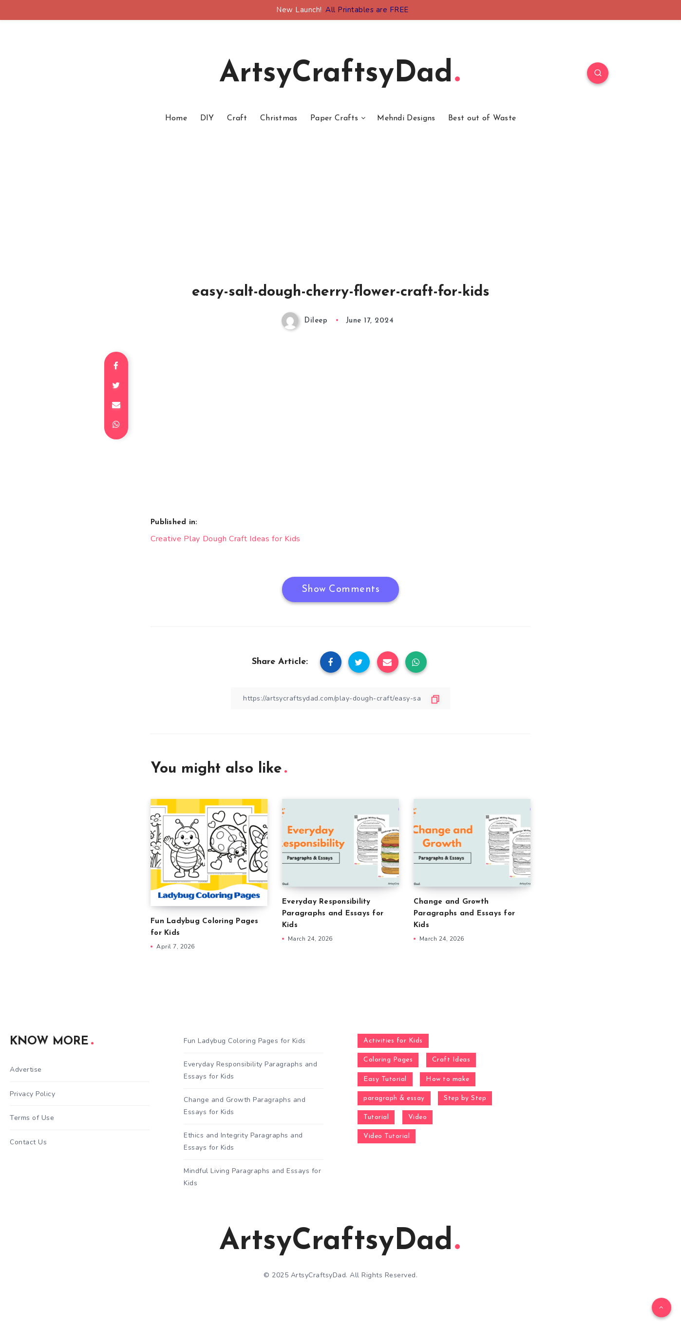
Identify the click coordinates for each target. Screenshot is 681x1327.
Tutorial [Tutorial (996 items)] (376, 1117)
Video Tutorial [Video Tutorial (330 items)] (386, 1136)
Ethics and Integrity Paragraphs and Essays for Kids (243, 1141)
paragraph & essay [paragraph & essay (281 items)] (394, 1098)
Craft (237, 118)
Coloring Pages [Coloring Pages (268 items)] (388, 1059)
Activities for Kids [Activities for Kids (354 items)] (393, 1040)
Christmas (279, 118)
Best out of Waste (482, 118)
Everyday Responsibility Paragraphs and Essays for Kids (332, 913)
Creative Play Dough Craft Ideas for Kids (226, 538)
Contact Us (28, 1142)
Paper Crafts (334, 118)
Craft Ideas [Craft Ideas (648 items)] (451, 1059)
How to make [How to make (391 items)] (448, 1079)
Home (176, 118)
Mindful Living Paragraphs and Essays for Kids (252, 1177)
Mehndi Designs (406, 118)
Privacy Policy (32, 1094)
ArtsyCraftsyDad (339, 74)
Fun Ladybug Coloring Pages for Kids (245, 1040)
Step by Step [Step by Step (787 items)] (465, 1098)
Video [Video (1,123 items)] (417, 1117)
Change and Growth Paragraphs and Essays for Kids (464, 913)
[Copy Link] (340, 698)
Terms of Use (32, 1117)
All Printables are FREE (367, 10)
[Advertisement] (340, 216)
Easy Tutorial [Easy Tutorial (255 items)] (385, 1079)
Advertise (26, 1069)
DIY (207, 118)
